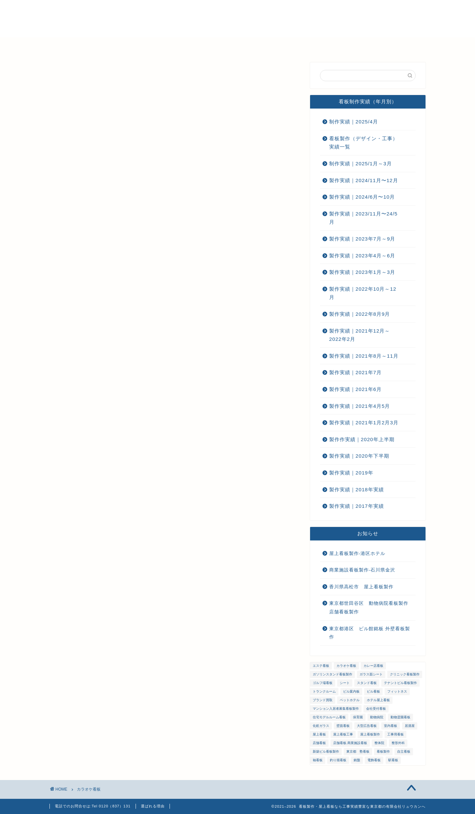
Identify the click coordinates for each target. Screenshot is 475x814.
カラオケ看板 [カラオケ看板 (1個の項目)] (346, 665)
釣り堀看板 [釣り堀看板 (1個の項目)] (338, 760)
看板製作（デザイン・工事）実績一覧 (363, 143)
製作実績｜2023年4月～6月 (362, 255)
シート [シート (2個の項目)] (345, 683)
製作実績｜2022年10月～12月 (362, 293)
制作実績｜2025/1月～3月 (360, 163)
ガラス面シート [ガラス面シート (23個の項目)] (371, 674)
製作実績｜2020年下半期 (359, 456)
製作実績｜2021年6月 (355, 389)
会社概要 (169, 45)
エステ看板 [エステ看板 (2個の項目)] (321, 665)
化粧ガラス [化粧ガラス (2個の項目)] (321, 726)
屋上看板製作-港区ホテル (357, 553)
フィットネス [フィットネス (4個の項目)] (397, 691)
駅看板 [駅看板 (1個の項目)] (393, 760)
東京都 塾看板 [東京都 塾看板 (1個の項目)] (357, 751)
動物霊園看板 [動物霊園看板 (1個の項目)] (400, 717)
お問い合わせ (313, 45)
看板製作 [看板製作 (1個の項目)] (383, 751)
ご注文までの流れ (261, 45)
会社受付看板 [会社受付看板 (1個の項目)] (376, 708)
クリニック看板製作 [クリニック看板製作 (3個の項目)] (405, 674)
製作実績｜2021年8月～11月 (363, 356)
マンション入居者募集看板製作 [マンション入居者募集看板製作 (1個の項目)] (336, 708)
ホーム (89, 45)
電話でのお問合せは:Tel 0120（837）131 (93, 806)
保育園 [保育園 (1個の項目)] (358, 717)
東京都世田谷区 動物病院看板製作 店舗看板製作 (371, 607)
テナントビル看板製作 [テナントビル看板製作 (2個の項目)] (400, 683)
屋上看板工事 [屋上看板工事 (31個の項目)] (343, 734)
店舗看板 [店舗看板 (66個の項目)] (319, 743)
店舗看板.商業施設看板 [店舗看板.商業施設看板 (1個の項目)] (350, 743)
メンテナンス (210, 45)
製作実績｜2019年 (351, 472)
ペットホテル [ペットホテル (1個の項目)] (350, 700)
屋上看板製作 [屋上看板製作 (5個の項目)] (370, 734)
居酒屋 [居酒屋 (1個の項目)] (410, 726)
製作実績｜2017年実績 (356, 506)
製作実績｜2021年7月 (355, 372)
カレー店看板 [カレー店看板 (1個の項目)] (373, 665)
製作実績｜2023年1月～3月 (362, 272)
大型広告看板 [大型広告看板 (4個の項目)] (367, 726)
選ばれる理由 (128, 45)
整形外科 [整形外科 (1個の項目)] (398, 743)
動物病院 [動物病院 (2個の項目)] (376, 717)
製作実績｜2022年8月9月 (359, 314)
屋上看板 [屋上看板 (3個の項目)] (319, 734)
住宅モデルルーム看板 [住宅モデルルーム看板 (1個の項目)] (329, 717)
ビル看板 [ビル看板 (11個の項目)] (373, 691)
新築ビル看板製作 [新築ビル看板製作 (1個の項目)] (326, 751)
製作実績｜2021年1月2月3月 (363, 422)
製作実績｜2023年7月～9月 (362, 239)
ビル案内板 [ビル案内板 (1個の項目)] (351, 691)
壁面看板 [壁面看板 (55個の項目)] (343, 726)
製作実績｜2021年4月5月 (359, 406)
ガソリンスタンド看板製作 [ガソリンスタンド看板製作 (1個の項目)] (332, 674)
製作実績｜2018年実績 (356, 489)
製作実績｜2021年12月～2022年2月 (359, 335)
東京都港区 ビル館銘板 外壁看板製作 (369, 633)
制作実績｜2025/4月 (353, 121)
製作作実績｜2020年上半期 (362, 439)
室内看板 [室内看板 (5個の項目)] (390, 726)
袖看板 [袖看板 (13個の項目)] (318, 760)
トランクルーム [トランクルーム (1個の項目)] (324, 691)
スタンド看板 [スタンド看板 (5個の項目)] (367, 683)
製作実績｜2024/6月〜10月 (362, 197)
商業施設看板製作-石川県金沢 (362, 570)
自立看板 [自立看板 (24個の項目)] (403, 751)
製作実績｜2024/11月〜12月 (363, 180)
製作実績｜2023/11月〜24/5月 (363, 218)
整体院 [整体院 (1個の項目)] (379, 743)
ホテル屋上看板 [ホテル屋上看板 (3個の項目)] (378, 700)
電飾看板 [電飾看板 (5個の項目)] (374, 760)
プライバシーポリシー (369, 45)
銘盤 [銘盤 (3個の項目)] (357, 760)
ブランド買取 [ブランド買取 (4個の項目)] (322, 700)
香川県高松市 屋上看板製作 (361, 586)
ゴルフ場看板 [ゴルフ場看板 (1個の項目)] (322, 683)
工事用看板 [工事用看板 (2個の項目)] (395, 734)
